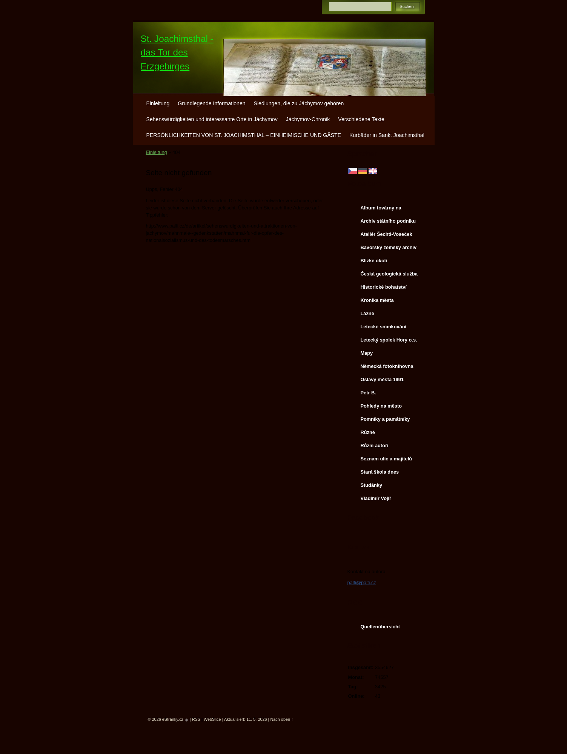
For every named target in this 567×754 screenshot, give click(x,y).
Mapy (367, 353)
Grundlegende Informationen (211, 103)
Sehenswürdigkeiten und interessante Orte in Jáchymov (212, 119)
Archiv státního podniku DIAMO (388, 222)
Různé (368, 432)
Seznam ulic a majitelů (386, 459)
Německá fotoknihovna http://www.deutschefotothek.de (389, 367)
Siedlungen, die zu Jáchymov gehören (299, 103)
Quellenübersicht (380, 626)
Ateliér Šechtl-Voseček (386, 234)
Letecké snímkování (384, 326)
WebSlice (212, 719)
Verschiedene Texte (361, 119)
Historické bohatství (384, 287)
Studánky (372, 485)
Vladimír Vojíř (376, 498)
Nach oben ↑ (281, 719)
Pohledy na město (381, 406)
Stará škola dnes (380, 472)
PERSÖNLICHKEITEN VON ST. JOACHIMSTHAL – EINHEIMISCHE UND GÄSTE (243, 135)
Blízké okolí (374, 260)
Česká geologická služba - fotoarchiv (389, 275)
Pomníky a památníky (385, 419)
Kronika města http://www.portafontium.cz (389, 301)
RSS (196, 719)
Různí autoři (375, 445)
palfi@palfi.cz (361, 582)
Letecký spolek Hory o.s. (389, 340)
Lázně (367, 313)
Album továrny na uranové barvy (381, 209)
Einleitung (158, 103)
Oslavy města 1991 (382, 379)
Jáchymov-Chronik (308, 119)
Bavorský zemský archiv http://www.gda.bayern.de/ (390, 249)
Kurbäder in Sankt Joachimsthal (386, 135)
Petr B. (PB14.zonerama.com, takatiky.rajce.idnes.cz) (387, 394)
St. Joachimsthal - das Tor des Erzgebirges (177, 52)
